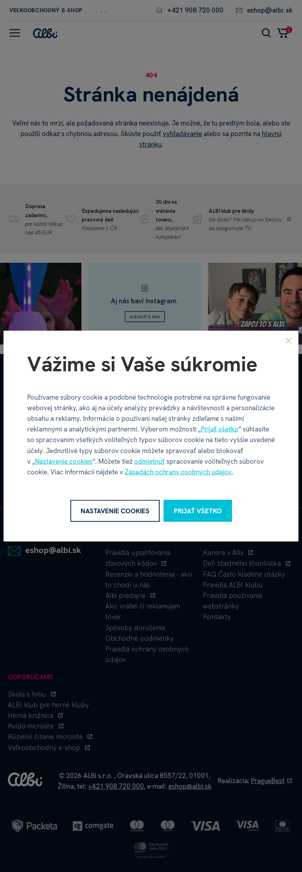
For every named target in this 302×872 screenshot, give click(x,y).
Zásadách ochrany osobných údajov (178, 472)
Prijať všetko (219, 429)
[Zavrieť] (289, 340)
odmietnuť (149, 461)
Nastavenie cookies (63, 461)
